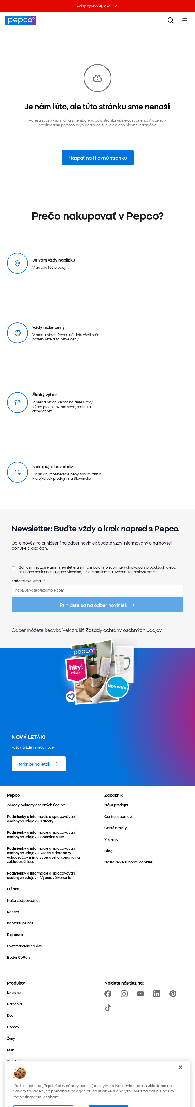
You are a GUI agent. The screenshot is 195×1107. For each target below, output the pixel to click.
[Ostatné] (13, 1061)
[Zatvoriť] (180, 1073)
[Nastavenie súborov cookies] (128, 862)
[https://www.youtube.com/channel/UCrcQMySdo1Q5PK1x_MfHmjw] (141, 993)
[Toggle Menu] (184, 20)
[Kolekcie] (14, 992)
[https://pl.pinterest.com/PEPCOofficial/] (174, 993)
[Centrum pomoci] (118, 816)
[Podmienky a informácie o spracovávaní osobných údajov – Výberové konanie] (49, 875)
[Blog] (108, 850)
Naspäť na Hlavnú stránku (97, 157)
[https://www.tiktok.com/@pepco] (109, 1007)
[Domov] (13, 1027)
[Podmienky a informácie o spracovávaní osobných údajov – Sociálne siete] (49, 834)
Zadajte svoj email (28, 580)
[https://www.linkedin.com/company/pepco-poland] (157, 993)
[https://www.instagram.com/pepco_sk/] (125, 993)
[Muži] (11, 1049)
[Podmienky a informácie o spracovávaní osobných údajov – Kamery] (49, 818)
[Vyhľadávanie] (170, 20)
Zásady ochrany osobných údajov (124, 630)
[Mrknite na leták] (39, 764)
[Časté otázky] (115, 827)
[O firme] (13, 888)
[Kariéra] (13, 911)
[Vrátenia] (111, 839)
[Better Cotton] (18, 957)
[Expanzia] (15, 934)
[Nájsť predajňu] (116, 805)
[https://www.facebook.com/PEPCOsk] (109, 993)
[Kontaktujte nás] (20, 923)
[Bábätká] (14, 1004)
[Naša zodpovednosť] (24, 900)
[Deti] (10, 1015)
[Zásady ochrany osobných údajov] (36, 805)
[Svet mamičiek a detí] (24, 946)
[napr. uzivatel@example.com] (97, 590)
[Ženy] (11, 1038)
